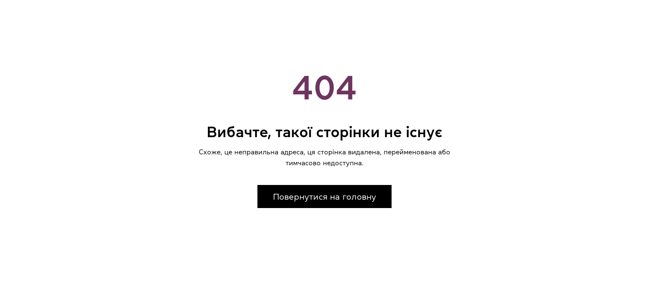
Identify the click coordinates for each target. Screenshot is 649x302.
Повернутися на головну (324, 197)
